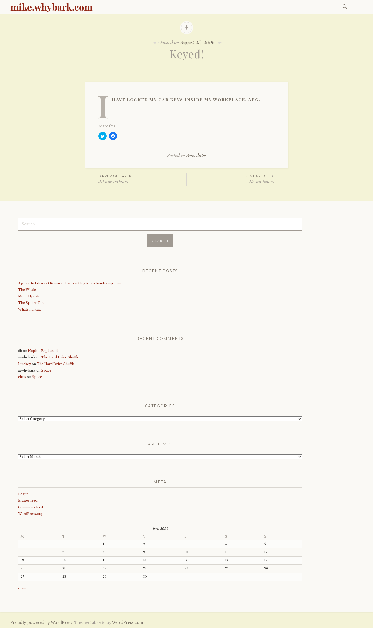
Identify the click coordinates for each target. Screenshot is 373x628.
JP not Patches (142, 179)
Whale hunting (30, 309)
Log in (23, 494)
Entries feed (27, 501)
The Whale (27, 290)
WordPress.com (127, 622)
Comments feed (30, 507)
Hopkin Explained (43, 351)
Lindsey (24, 364)
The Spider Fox (31, 303)
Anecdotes (196, 155)
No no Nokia (231, 179)
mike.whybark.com (51, 7)
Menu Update (29, 296)
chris (22, 377)
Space (46, 370)
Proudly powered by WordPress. (41, 622)
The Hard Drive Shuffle (60, 357)
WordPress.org (30, 514)
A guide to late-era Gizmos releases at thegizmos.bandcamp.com (69, 283)
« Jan (22, 588)
